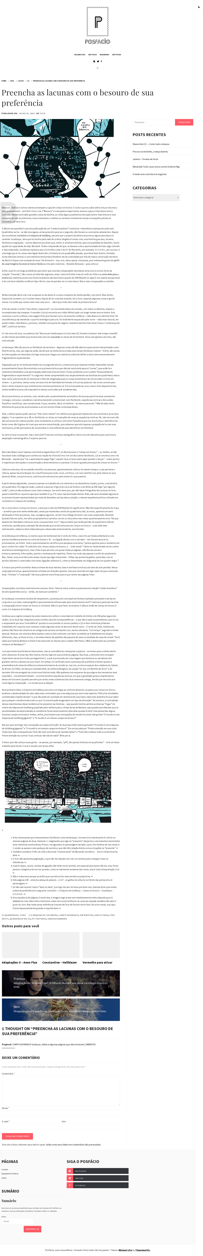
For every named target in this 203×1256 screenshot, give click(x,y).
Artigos (92, 54)
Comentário (8, 1073)
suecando (55, 337)
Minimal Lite (125, 1250)
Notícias (116, 54)
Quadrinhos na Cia (20, 918)
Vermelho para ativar (97, 962)
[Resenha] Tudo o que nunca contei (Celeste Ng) (156, 166)
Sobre (4, 1178)
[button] (199, 7)
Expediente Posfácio (10, 1173)
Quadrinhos (12, 915)
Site (64, 1121)
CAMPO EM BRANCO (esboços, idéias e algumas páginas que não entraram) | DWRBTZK (54, 1044)
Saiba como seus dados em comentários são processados (73, 1144)
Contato (5, 1169)
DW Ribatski (87, 915)
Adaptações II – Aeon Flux (19, 962)
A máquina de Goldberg (44, 915)
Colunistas (79, 54)
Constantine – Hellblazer (59, 962)
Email (4, 1216)
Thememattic (142, 1250)
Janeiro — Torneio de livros (145, 159)
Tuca (42, 113)
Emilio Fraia (102, 915)
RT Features (39, 918)
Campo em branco (69, 915)
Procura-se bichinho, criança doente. (150, 151)
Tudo (23, 915)
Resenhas (104, 54)
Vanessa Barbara (57, 918)
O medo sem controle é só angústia (149, 174)
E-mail (6, 1121)
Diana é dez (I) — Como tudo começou (151, 144)
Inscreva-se (32, 1229)
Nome (5, 1108)
